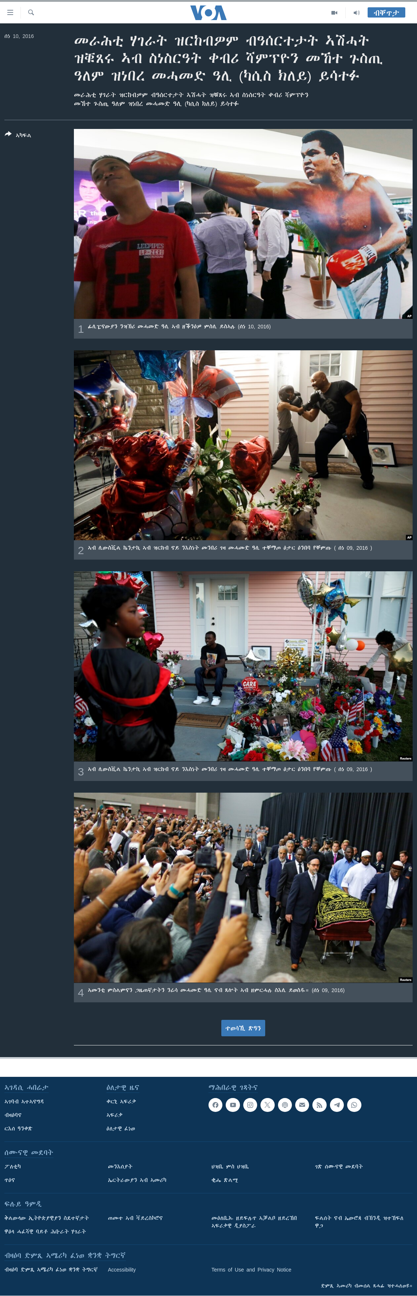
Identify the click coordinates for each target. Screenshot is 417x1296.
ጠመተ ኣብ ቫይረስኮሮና (135, 1218)
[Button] (18, 136)
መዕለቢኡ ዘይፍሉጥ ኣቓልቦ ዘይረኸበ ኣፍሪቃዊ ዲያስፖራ (254, 1222)
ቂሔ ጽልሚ (224, 1180)
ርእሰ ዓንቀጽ (18, 1128)
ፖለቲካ (12, 1166)
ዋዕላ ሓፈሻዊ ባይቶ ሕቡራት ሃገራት (45, 1231)
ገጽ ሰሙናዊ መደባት (339, 1166)
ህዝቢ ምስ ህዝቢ (230, 1166)
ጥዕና (9, 1180)
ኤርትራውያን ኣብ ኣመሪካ (137, 1180)
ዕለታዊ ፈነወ (120, 1128)
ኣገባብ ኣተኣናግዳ (24, 1101)
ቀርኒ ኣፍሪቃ (121, 1101)
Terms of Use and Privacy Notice (251, 1269)
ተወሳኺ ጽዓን (243, 1028)
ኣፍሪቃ (114, 1115)
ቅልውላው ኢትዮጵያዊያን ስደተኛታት (46, 1218)
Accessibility (122, 1269)
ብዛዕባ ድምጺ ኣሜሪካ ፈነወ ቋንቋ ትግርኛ (51, 1269)
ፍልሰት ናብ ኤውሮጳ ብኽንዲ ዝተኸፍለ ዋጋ (359, 1222)
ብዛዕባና (13, 1115)
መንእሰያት (120, 1166)
